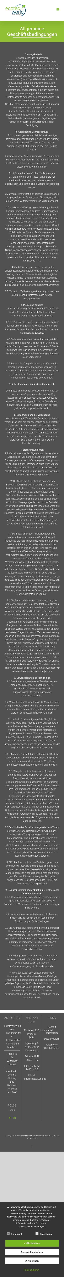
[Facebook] (10, 1118)
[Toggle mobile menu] (58, 9)
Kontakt (52, 1027)
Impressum (52, 1032)
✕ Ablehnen (32, 1261)
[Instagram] (14, 1118)
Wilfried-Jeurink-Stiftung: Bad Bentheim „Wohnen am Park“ (12, 1082)
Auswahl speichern (32, 1252)
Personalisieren (31, 1270)
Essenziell (14, 1233)
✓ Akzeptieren (32, 1243)
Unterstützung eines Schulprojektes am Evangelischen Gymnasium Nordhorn (12, 1037)
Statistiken (44, 1233)
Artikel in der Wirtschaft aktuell (12, 1059)
